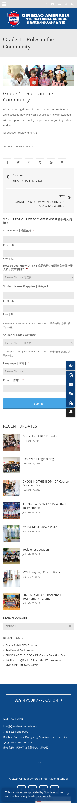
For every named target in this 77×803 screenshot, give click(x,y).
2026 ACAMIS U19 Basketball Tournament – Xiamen (42, 596)
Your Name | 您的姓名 (19, 230)
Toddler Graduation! (37, 549)
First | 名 (8, 245)
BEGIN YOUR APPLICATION (38, 700)
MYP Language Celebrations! (42, 572)
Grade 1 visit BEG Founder (40, 436)
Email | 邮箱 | (13, 380)
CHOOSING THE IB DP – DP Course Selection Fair (46, 483)
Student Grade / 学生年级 (19, 335)
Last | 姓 (8, 258)
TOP (38, 763)
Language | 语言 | (16, 363)
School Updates (25, 146)
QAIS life (7, 146)
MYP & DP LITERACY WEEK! (40, 527)
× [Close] (67, 794)
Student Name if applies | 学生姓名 (26, 286)
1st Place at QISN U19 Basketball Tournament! (44, 506)
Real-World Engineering (38, 459)
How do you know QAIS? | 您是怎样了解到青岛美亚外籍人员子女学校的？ (38, 267)
